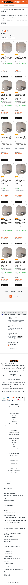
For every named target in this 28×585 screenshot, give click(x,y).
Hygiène (4, 510)
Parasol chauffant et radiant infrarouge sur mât (13, 526)
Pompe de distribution (8, 549)
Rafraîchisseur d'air (7, 486)
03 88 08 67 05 (12, 345)
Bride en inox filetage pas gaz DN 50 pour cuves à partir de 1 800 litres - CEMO (6, 221)
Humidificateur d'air (7, 503)
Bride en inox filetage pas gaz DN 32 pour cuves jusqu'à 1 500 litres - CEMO (6, 138)
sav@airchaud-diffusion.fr (18, 382)
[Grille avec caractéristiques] (5, 31)
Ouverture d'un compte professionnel (14, 426)
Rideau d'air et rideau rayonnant (10, 522)
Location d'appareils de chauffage (14, 393)
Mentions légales (14, 468)
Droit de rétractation (14, 448)
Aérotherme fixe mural (8, 515)
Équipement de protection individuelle (12, 569)
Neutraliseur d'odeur (7, 508)
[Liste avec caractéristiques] (7, 31)
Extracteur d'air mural (8, 493)
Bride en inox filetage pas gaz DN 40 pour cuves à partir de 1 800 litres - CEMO (20, 263)
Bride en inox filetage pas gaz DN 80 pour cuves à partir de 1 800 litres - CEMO (20, 221)
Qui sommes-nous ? (14, 407)
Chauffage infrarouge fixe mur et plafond (13, 528)
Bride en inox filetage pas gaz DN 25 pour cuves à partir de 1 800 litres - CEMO (20, 96)
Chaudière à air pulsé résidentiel (10, 531)
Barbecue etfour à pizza (5, 575)
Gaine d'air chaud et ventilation (10, 558)
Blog (14, 419)
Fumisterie (5, 561)
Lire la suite (3, 23)
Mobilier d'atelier (6, 554)
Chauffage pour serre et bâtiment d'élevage (13, 520)
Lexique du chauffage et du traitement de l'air (13, 391)
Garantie (14, 446)
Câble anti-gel (6, 541)
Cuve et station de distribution (10, 546)
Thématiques (14, 421)
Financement (14, 440)
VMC (3, 498)
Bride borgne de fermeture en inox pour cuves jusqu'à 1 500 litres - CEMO (6, 58)
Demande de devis (14, 411)
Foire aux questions (14, 423)
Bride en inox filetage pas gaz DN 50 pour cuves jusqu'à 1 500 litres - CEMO (20, 179)
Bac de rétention (6, 551)
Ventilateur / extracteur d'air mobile (12, 491)
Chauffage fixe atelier (8, 513)
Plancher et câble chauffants (10, 539)
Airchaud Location (7, 481)
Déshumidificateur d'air (8, 500)
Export (14, 444)
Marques (14, 417)
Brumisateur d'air (6, 488)
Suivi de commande (14, 432)
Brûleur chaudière (7, 544)
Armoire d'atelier (6, 556)
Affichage (12, 35)
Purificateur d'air (7, 505)
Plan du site (14, 472)
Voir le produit (4, 76)
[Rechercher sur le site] (12, 5)
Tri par (2, 35)
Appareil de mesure (7, 563)
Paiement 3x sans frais (14, 438)
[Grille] (2, 31)
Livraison (14, 442)
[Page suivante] (20, 296)
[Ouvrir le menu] (2, 2)
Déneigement (5, 572)
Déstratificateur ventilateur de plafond (12, 496)
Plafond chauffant (7, 536)
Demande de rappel (14, 413)
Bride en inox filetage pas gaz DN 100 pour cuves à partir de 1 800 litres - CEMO (6, 263)
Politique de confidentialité (14, 470)
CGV (14, 466)
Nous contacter (14, 409)
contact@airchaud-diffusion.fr (15, 381)
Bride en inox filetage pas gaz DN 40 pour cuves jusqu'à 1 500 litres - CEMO (6, 179)
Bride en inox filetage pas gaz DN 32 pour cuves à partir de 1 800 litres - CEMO (20, 138)
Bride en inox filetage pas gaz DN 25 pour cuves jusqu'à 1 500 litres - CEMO (6, 96)
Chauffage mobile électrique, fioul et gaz (13, 518)
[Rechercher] (25, 5)
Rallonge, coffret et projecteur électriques (10, 567)
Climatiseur (5, 483)
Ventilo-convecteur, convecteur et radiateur (11, 534)
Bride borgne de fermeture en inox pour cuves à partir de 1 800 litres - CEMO (20, 58)
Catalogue (14, 415)
